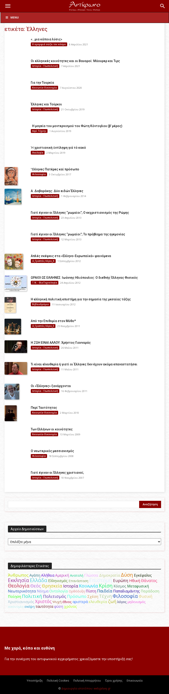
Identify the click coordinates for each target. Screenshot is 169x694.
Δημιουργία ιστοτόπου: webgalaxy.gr (86, 688)
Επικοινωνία (135, 680)
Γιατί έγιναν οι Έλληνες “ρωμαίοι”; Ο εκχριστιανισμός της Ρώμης (80, 212)
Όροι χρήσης (113, 680)
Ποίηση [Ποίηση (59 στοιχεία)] (14, 596)
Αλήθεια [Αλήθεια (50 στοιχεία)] (47, 575)
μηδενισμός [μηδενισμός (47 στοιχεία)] (137, 601)
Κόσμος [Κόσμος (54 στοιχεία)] (120, 586)
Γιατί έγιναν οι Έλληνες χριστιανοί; (57, 472)
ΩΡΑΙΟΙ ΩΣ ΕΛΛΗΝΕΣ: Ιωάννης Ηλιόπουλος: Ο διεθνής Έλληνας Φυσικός (84, 277)
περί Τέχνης (39, 130)
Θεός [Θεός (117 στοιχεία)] (35, 586)
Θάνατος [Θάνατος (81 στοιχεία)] (149, 580)
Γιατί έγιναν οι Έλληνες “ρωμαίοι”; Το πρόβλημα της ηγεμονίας (78, 234)
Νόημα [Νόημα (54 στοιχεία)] (42, 591)
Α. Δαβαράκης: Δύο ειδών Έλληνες (57, 191)
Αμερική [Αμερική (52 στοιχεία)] (62, 575)
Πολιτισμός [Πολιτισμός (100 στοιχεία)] (54, 596)
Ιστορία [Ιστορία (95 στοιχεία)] (70, 586)
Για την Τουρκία (42, 82)
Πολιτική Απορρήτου (87, 680)
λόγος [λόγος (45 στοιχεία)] (122, 601)
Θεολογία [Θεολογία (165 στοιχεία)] (18, 585)
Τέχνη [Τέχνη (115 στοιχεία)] (105, 596)
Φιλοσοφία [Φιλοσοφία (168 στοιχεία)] (125, 596)
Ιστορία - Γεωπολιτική (45, 65)
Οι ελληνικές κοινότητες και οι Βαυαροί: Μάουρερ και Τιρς (75, 61)
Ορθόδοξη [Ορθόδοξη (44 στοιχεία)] (77, 591)
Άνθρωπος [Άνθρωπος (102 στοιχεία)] (18, 575)
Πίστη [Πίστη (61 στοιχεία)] (91, 591)
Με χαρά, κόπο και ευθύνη (30, 648)
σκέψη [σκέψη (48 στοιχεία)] (29, 606)
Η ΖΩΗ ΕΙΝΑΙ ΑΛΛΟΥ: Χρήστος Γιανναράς (61, 342)
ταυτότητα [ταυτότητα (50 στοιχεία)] (44, 606)
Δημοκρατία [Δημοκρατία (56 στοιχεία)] (109, 575)
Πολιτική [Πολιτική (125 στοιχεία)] (32, 596)
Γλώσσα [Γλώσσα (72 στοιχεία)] (91, 575)
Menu (12, 17)
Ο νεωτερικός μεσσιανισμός (52, 451)
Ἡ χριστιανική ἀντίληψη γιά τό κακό (58, 147)
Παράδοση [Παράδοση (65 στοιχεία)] (150, 591)
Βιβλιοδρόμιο (40, 304)
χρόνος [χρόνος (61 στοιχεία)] (70, 606)
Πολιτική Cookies (58, 680)
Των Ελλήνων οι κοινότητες (52, 429)
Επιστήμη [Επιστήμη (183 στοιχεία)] (100, 580)
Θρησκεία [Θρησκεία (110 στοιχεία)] (52, 586)
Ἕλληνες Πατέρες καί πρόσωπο (55, 169)
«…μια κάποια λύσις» (46, 39)
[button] (7, 6)
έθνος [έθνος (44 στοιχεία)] (67, 601)
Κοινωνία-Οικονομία (44, 87)
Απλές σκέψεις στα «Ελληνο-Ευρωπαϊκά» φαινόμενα (71, 256)
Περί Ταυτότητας (44, 407)
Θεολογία (37, 152)
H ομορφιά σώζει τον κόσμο (49, 44)
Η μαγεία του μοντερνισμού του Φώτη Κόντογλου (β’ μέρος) (76, 126)
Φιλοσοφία (39, 174)
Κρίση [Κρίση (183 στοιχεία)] (106, 585)
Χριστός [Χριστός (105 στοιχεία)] (43, 601)
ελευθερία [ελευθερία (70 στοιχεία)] (98, 601)
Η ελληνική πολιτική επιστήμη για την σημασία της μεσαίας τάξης (81, 299)
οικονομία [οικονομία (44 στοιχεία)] (16, 606)
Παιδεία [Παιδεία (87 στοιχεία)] (104, 591)
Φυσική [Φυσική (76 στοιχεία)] (145, 596)
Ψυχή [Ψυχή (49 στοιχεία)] (57, 601)
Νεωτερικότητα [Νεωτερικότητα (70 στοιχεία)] (22, 591)
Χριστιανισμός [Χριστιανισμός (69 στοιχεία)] (21, 601)
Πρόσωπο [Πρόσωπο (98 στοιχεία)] (76, 596)
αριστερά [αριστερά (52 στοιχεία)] (80, 601)
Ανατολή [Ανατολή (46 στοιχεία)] (76, 575)
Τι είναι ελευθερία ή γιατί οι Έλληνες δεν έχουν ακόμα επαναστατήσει (84, 364)
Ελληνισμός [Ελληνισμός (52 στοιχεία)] (58, 580)
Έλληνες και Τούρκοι (46, 104)
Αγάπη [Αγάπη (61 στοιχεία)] (34, 575)
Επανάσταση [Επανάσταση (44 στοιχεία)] (78, 580)
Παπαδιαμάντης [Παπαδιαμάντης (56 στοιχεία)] (126, 591)
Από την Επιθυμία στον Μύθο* (53, 321)
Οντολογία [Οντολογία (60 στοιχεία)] (58, 591)
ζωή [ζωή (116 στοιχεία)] (112, 601)
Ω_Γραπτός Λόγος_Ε (43, 325)
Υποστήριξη (35, 680)
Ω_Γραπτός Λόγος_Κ (43, 260)
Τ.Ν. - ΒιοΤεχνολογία (44, 282)
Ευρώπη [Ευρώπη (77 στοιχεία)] (120, 580)
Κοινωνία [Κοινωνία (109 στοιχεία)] (88, 586)
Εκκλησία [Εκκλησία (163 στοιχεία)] (18, 580)
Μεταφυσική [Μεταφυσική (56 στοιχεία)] (138, 586)
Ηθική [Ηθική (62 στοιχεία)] (134, 580)
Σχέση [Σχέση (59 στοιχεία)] (92, 596)
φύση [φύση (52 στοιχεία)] (58, 606)
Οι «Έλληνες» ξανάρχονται (51, 386)
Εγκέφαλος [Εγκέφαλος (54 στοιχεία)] (143, 575)
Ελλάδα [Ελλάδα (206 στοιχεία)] (38, 580)
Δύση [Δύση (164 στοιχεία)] (127, 574)
